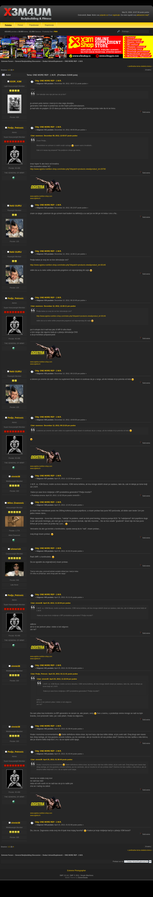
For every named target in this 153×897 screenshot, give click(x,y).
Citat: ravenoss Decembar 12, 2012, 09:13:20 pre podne (53, 425)
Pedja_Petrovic (15, 128)
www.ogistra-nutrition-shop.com (41, 196)
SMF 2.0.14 (64, 875)
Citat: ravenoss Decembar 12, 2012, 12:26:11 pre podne (53, 306)
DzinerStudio (83, 877)
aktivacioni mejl (142, 15)
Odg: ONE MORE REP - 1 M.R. (48, 81)
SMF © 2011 (74, 875)
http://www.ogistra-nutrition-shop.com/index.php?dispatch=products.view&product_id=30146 (68, 265)
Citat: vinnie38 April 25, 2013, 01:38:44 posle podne (51, 759)
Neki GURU (16, 205)
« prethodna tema (133, 66)
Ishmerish (15, 549)
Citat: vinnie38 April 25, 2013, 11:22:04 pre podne (50, 603)
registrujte (116, 15)
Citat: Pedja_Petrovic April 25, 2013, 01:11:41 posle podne (54, 674)
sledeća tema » (146, 66)
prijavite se (104, 15)
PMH (55, 31)
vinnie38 (15, 476)
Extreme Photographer (76, 870)
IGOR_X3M (15, 81)
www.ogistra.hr (35, 198)
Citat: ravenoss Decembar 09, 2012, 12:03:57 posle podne (54, 136)
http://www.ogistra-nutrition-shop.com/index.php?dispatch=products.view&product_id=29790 (68, 169)
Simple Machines (86, 875)
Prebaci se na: (118, 861)
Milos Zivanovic (15, 503)
